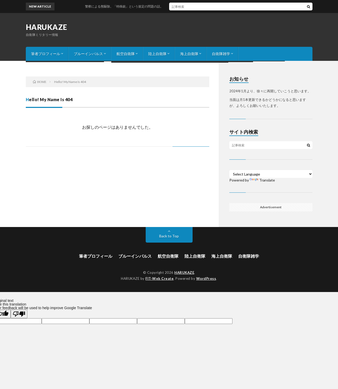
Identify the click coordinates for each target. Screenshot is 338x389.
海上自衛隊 (189, 53)
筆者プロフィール (45, 53)
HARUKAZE (46, 27)
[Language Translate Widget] (270, 174)
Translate (262, 180)
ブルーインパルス (88, 53)
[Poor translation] (19, 314)
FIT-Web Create (159, 278)
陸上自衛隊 (157, 53)
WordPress (206, 278)
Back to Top (169, 236)
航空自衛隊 (125, 53)
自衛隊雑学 (221, 53)
